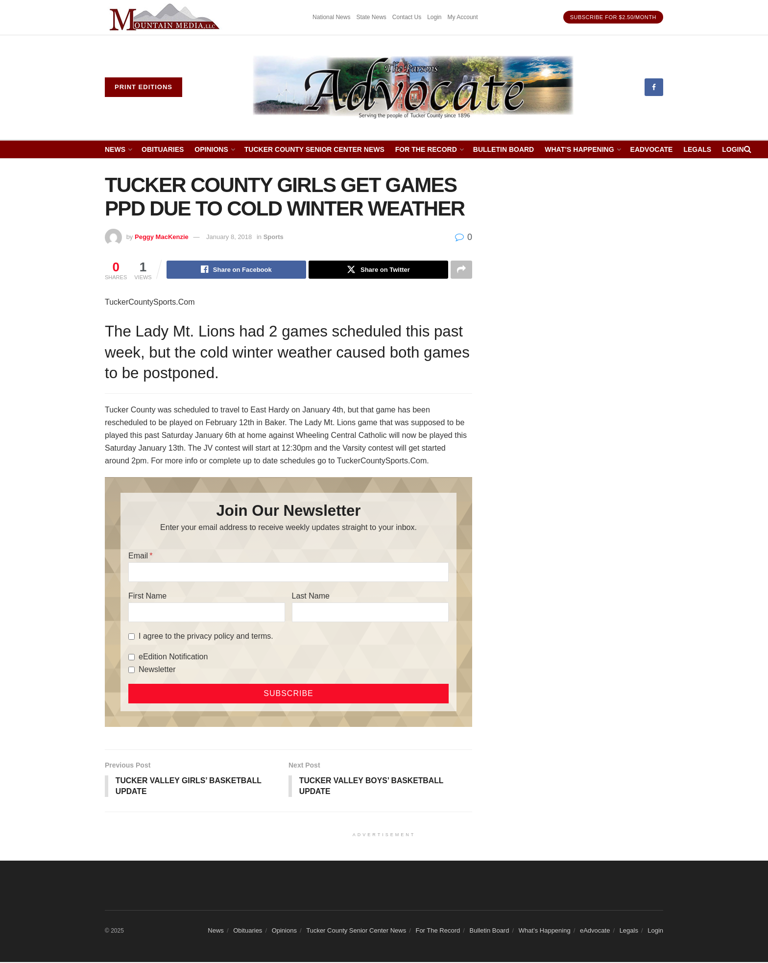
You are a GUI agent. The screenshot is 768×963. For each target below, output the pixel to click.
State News (371, 17)
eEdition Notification (173, 657)
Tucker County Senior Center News (314, 149)
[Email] (288, 572)
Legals (697, 149)
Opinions (211, 149)
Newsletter (157, 670)
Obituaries (163, 149)
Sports (274, 237)
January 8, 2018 (229, 237)
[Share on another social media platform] (461, 270)
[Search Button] (747, 149)
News (115, 149)
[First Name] (206, 613)
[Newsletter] (131, 670)
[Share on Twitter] (378, 270)
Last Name (311, 596)
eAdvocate (651, 149)
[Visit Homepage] (414, 87)
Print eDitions (143, 87)
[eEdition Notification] (131, 657)
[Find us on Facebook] (654, 87)
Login (434, 17)
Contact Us (406, 17)
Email (138, 556)
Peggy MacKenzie (162, 237)
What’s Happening (579, 149)
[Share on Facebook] (236, 270)
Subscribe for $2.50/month (613, 17)
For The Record (426, 149)
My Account (463, 17)
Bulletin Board (503, 149)
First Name (147, 596)
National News (331, 17)
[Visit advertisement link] (166, 17)
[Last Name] (370, 613)
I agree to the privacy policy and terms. (206, 636)
